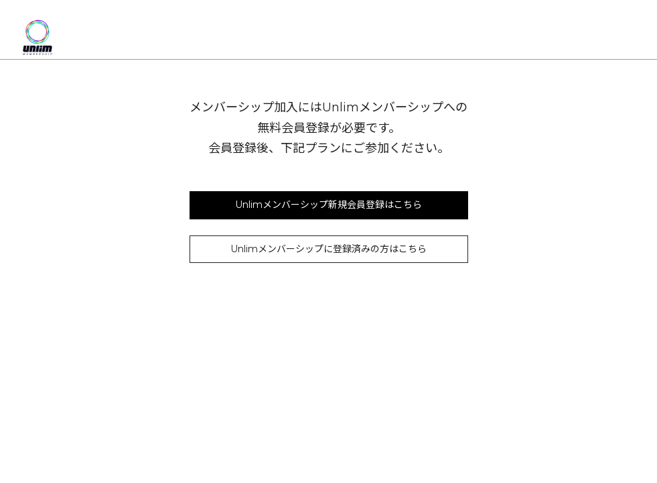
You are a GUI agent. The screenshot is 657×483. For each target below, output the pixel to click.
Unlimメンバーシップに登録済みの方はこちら (328, 249)
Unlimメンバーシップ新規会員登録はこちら (328, 205)
